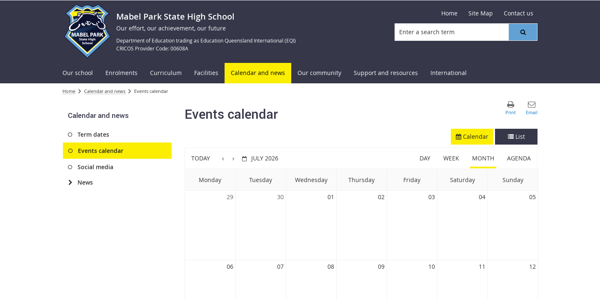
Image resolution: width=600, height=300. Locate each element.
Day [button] (425, 158)
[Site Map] (480, 13)
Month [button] (483, 158)
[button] (523, 32)
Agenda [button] (519, 158)
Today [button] (200, 158)
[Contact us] (519, 13)
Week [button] (451, 158)
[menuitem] (77, 73)
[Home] (449, 13)
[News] (70, 182)
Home (68, 91)
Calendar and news (104, 91)
